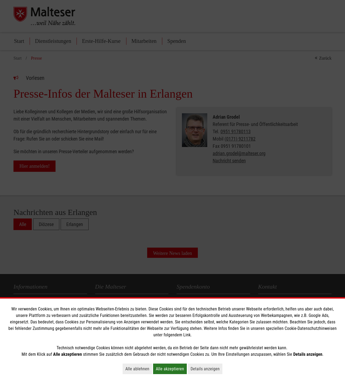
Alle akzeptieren (171, 368)
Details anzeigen (206, 368)
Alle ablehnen (138, 368)
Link (187, 334)
